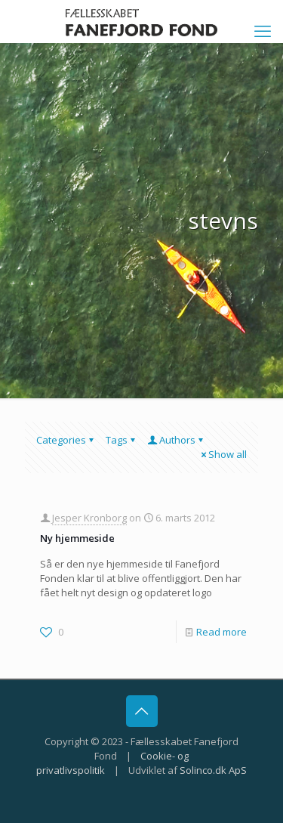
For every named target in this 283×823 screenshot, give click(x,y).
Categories (66, 440)
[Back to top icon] (142, 711)
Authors (176, 440)
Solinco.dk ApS (213, 770)
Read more (221, 632)
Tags (121, 440)
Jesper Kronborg (89, 517)
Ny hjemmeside (77, 538)
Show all (222, 454)
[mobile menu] (262, 30)
